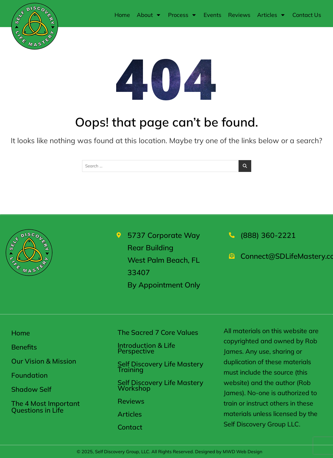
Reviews (239, 14)
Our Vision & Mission (43, 361)
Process (182, 15)
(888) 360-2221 (268, 235)
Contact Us (306, 14)
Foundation (29, 375)
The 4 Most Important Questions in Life (45, 406)
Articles (271, 15)
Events (212, 14)
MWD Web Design (242, 451)
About (149, 15)
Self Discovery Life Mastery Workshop (160, 385)
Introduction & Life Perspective (146, 348)
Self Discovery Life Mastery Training (160, 367)
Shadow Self (31, 389)
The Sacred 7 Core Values (158, 332)
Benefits (24, 347)
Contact (130, 427)
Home (122, 14)
